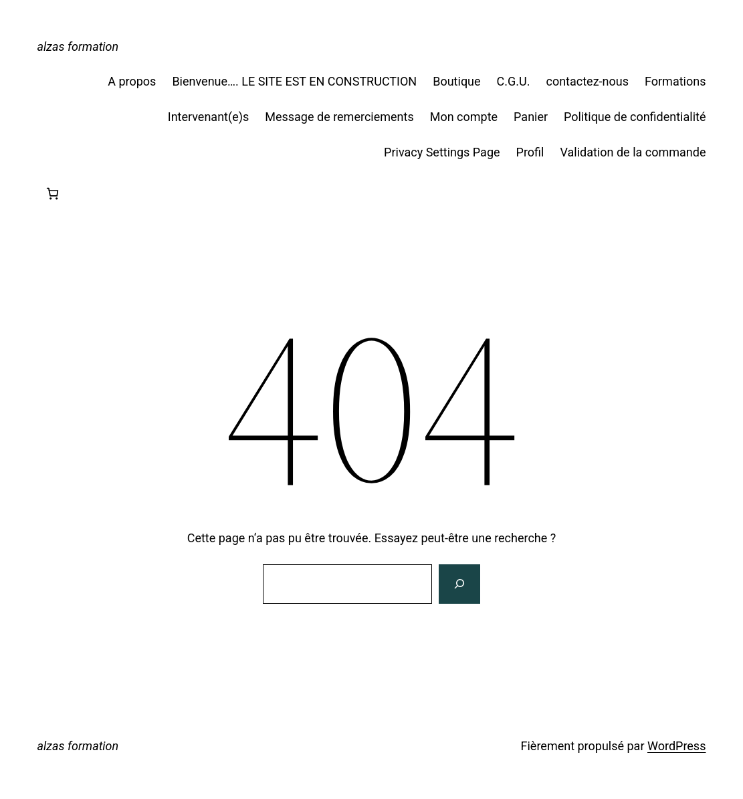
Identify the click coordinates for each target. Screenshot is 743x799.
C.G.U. (513, 81)
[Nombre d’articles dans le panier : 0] (52, 194)
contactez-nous (587, 81)
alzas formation (78, 46)
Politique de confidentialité (635, 117)
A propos (132, 81)
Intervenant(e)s (208, 117)
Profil (530, 152)
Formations (675, 81)
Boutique (456, 81)
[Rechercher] (459, 584)
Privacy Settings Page (442, 152)
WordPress (676, 746)
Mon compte (464, 117)
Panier (531, 117)
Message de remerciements (339, 117)
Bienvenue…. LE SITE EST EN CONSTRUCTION (294, 81)
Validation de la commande (633, 152)
